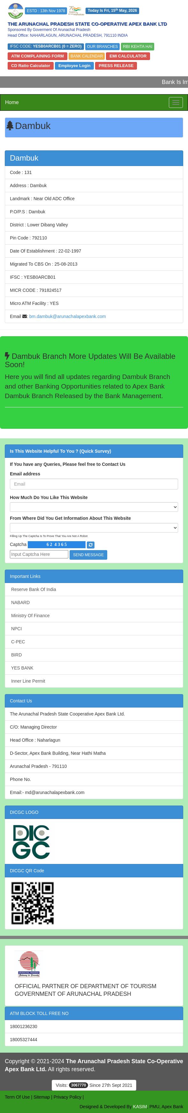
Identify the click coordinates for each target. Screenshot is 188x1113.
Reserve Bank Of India (33, 589)
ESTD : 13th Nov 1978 (46, 11)
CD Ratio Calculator (30, 65)
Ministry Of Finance (29, 615)
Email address (25, 473)
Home (12, 102)
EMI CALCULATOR (128, 56)
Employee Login (74, 65)
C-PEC (17, 641)
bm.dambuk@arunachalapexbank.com (67, 316)
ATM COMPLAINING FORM (37, 56)
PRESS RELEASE (116, 65)
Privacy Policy (67, 1097)
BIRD (16, 654)
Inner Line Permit (27, 681)
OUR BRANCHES (102, 46)
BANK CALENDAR (87, 56)
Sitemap (42, 1097)
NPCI (16, 628)
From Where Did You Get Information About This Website (70, 518)
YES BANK (22, 667)
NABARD (20, 602)
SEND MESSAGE (88, 555)
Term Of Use (17, 1097)
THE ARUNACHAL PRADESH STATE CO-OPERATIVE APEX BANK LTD (87, 23)
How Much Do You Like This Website (48, 497)
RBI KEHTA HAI (137, 46)
